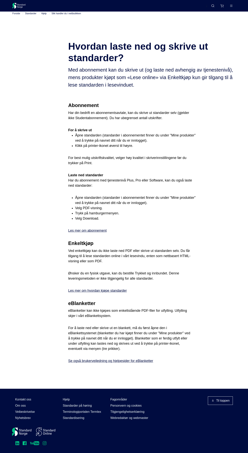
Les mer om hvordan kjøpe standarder (97, 296)
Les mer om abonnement (87, 236)
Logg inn (226, 7)
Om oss (20, 405)
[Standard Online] (45, 431)
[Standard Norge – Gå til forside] (21, 7)
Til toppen (220, 400)
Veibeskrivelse (25, 411)
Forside (16, 19)
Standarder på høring (77, 405)
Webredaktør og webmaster (129, 418)
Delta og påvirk (69, 7)
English (194, 7)
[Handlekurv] (211, 7)
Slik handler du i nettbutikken (66, 19)
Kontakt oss (23, 399)
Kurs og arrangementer (101, 7)
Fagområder (118, 399)
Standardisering (73, 418)
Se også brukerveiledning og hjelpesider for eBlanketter (110, 367)
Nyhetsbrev (23, 418)
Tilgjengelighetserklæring (127, 411)
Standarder (44, 7)
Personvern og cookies (126, 405)
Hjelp (43, 19)
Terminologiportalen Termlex (82, 411)
